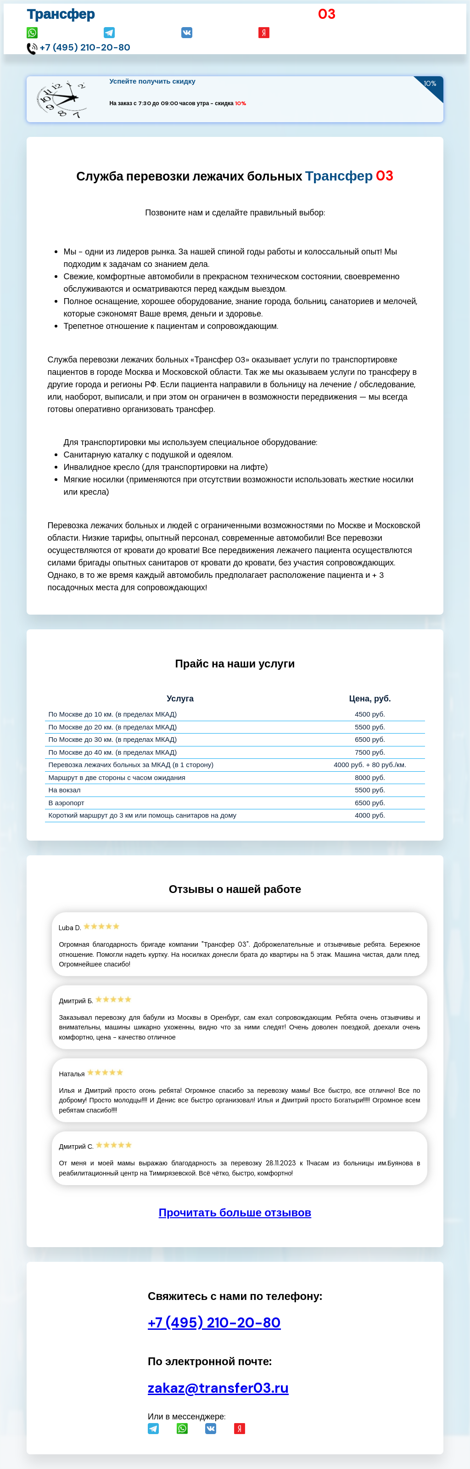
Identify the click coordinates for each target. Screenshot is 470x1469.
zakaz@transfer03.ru (218, 1388)
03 (327, 14)
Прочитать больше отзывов (235, 1212)
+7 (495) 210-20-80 (85, 47)
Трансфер (61, 14)
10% (240, 103)
